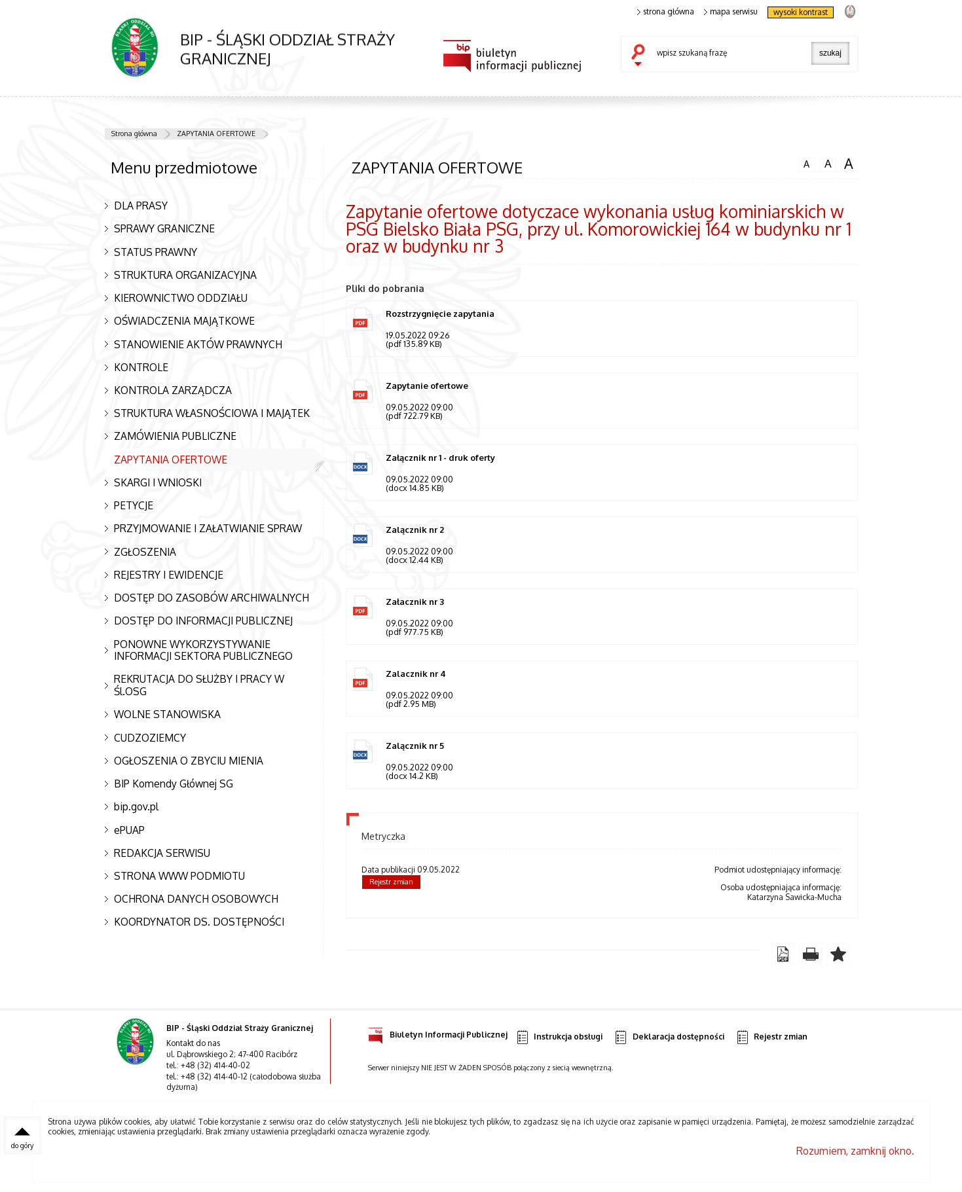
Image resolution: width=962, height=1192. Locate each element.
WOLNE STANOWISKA (167, 714)
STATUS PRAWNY (155, 252)
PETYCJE (133, 505)
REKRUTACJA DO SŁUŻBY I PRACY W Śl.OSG (199, 685)
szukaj (641, 56)
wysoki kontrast (800, 12)
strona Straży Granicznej (850, 11)
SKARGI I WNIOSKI (158, 482)
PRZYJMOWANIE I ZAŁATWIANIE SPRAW (208, 528)
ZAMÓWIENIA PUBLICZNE (175, 435)
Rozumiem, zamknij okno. (855, 1152)
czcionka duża (848, 163)
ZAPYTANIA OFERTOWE (216, 133)
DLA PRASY (141, 205)
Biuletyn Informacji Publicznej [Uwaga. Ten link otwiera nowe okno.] (438, 1034)
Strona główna (134, 133)
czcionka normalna (806, 162)
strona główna (666, 12)
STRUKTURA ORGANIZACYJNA (185, 274)
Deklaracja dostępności (669, 1039)
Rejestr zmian (391, 883)
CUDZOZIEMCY (150, 737)
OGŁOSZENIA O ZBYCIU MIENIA (188, 760)
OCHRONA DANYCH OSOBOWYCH (196, 898)
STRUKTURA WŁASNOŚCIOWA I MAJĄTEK (212, 413)
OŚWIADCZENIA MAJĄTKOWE (184, 320)
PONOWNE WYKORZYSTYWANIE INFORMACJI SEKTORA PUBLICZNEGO (203, 650)
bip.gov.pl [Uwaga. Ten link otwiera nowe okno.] (136, 806)
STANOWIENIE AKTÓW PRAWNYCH (198, 344)
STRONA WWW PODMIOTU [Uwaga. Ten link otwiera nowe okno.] (179, 875)
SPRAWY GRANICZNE (164, 228)
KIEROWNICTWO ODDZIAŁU (181, 297)
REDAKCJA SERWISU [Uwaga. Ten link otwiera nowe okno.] (162, 852)
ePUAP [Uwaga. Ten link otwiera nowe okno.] (129, 830)
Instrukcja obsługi (558, 1039)
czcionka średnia (827, 163)
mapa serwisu (731, 12)
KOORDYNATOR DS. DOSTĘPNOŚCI (199, 921)
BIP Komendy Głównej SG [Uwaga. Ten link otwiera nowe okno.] (173, 783)
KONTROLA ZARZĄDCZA (173, 390)
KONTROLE (141, 367)
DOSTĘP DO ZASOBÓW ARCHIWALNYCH (211, 597)
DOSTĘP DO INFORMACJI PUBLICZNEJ (203, 620)
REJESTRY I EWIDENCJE (168, 574)
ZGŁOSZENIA (145, 551)
